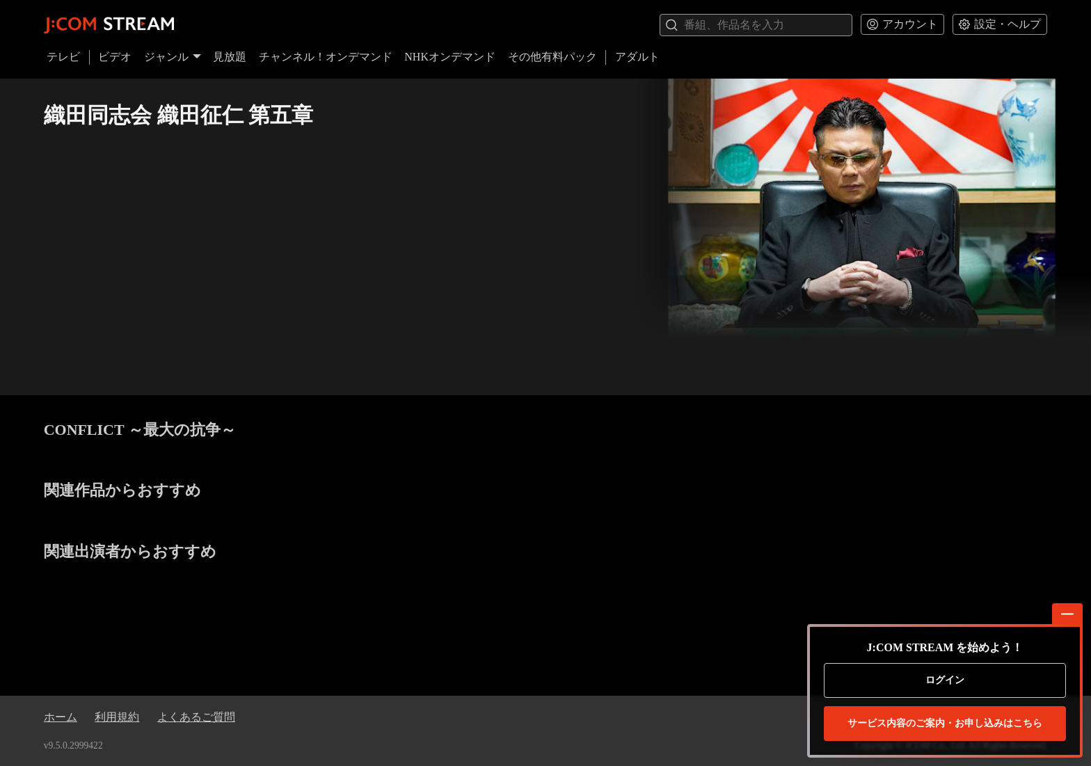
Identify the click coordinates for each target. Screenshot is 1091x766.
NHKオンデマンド (449, 57)
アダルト (637, 57)
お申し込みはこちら (944, 723)
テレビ (63, 57)
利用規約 (117, 717)
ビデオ (115, 57)
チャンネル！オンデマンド (325, 57)
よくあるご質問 (196, 717)
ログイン (944, 680)
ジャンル (172, 57)
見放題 (229, 57)
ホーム (60, 717)
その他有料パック (552, 57)
